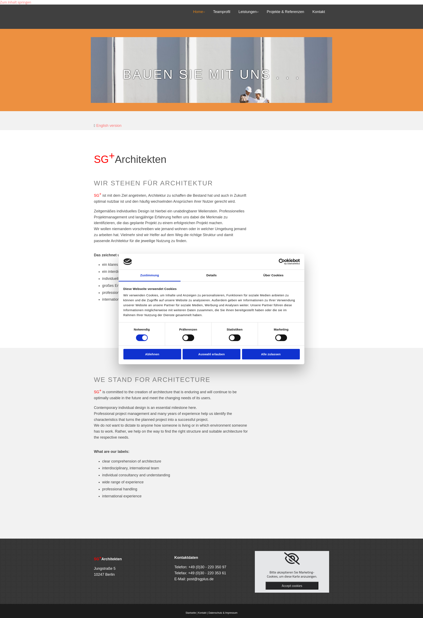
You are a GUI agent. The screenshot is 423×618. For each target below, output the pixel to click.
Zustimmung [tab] (149, 275)
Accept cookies (292, 585)
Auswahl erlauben (211, 354)
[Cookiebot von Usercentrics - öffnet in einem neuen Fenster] (282, 262)
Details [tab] (211, 275)
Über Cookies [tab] (273, 275)
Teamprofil (221, 12)
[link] (292, 558)
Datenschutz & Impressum (222, 612)
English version (109, 126)
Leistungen (248, 12)
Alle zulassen (271, 354)
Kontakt (318, 12)
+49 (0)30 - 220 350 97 (207, 567)
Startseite (191, 612)
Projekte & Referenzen (285, 12)
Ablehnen (152, 354)
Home (198, 12)
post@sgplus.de (200, 579)
